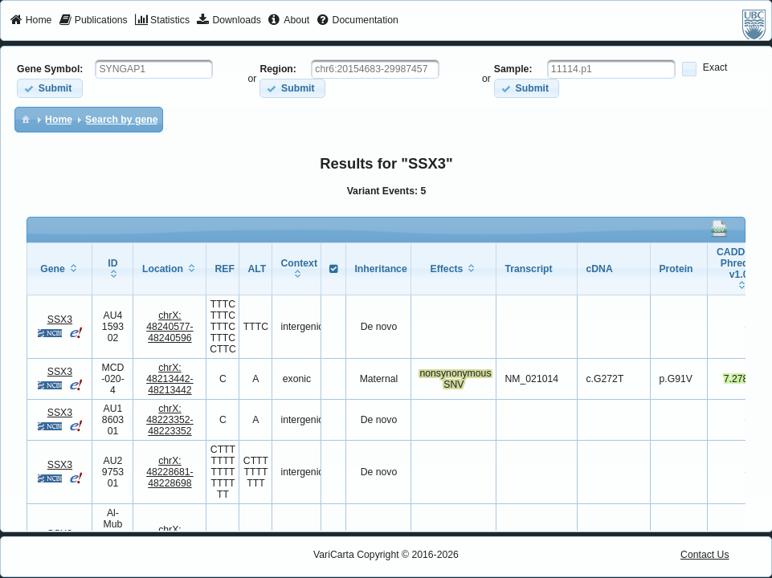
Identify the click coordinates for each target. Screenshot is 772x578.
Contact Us (704, 554)
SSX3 (59, 319)
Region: (277, 69)
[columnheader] (59, 268)
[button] (49, 88)
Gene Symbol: (50, 69)
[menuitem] (30, 21)
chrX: (170, 327)
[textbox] (154, 69)
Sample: (513, 69)
